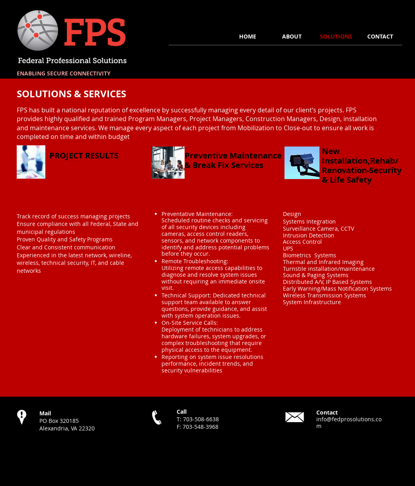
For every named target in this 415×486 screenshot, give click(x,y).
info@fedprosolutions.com (349, 422)
